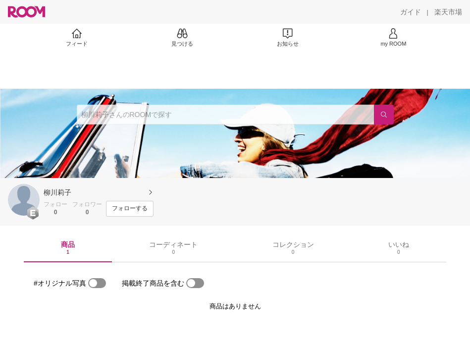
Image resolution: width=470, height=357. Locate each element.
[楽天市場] (448, 11)
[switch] (97, 283)
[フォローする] (130, 209)
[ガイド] (410, 11)
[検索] (384, 114)
